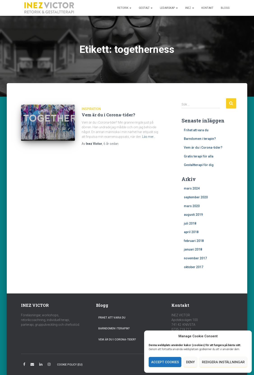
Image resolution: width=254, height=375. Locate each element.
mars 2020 (192, 206)
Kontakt (207, 7)
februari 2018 (194, 241)
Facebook (24, 365)
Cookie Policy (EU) (70, 364)
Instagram (49, 365)
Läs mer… (148, 136)
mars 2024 (192, 188)
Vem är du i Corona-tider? (108, 114)
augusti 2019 (193, 214)
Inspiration (91, 109)
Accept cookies (165, 362)
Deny (190, 362)
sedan (111, 143)
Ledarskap (169, 7)
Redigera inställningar (223, 362)
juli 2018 (190, 223)
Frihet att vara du (196, 130)
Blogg (225, 7)
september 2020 (196, 197)
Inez (189, 7)
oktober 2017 (193, 267)
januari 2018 (193, 249)
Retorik (124, 7)
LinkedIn (41, 365)
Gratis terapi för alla (198, 156)
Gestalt (145, 7)
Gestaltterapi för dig (199, 165)
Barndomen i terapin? (200, 139)
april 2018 (191, 232)
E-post (32, 365)
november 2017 (195, 258)
